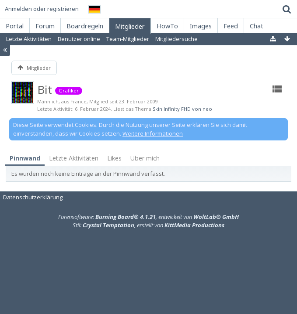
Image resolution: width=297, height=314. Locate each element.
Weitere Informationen (152, 133)
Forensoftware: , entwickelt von (148, 217)
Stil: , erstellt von (148, 225)
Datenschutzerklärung (33, 197)
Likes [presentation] (114, 158)
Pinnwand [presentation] (25, 158)
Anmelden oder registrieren (42, 9)
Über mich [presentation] (145, 158)
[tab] (25, 158)
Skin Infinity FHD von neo (182, 109)
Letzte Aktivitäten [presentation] (73, 158)
